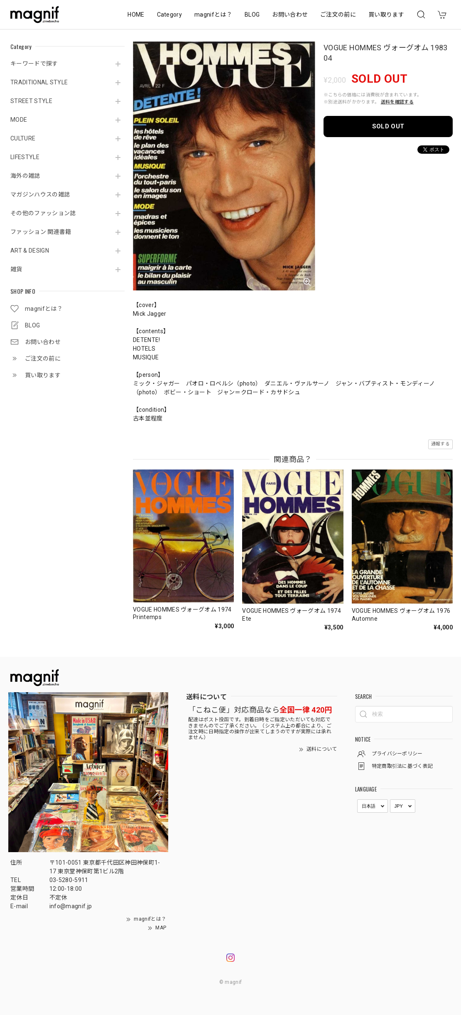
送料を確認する (397, 102)
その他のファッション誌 (43, 213)
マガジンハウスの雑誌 (40, 194)
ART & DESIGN (29, 250)
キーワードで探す (34, 63)
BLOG (252, 14)
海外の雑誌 (25, 175)
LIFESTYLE (24, 157)
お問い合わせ (290, 14)
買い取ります (386, 14)
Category (169, 14)
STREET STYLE (31, 101)
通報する (440, 444)
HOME (136, 14)
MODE (18, 119)
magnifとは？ (213, 14)
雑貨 (16, 269)
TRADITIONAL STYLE (39, 82)
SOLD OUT (388, 126)
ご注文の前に (338, 14)
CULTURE (22, 138)
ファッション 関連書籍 (40, 232)
